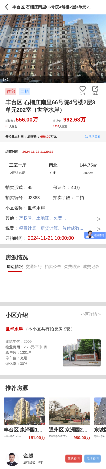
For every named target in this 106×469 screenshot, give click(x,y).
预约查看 (95, 136)
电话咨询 (93, 458)
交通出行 (34, 266)
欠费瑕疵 (72, 266)
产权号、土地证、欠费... (42, 217)
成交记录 (91, 266)
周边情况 (15, 266)
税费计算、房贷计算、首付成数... (51, 228)
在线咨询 (74, 458)
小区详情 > (91, 314)
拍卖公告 (53, 266)
